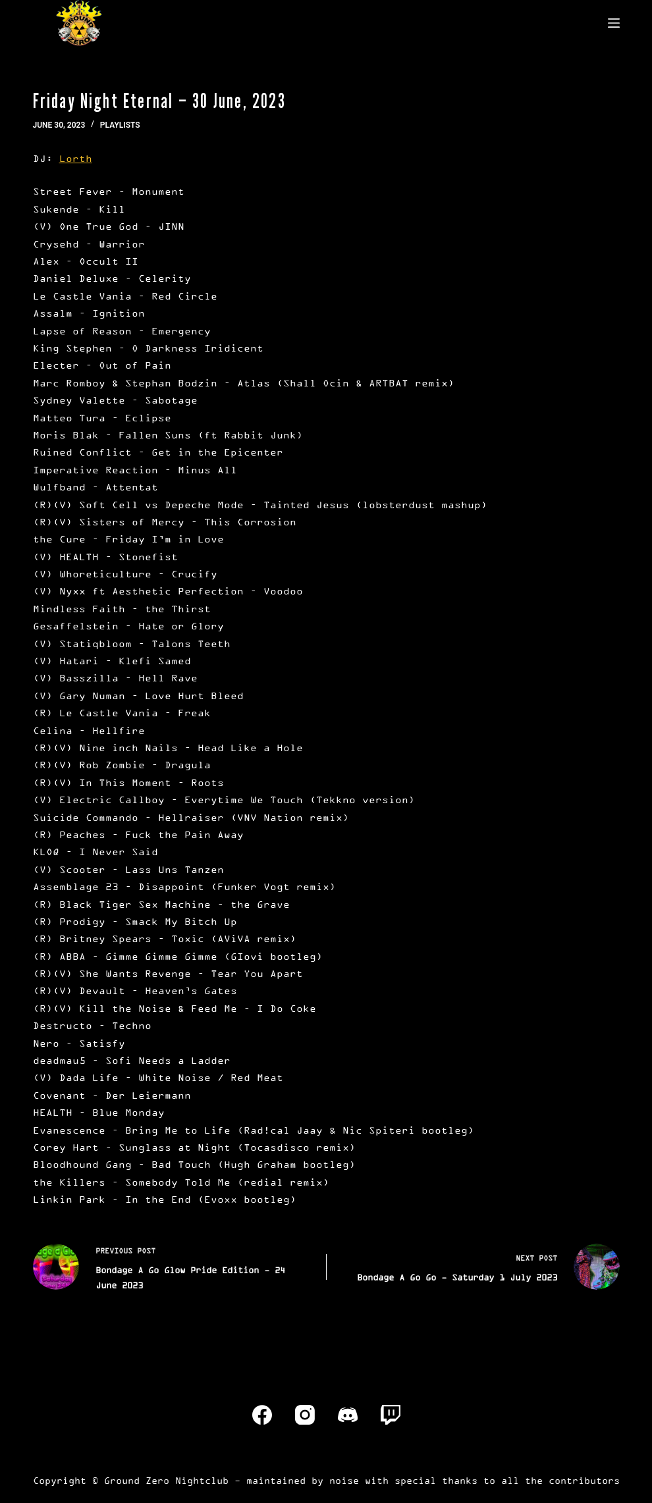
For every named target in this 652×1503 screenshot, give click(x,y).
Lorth (75, 158)
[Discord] (348, 1415)
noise (344, 1480)
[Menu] (614, 23)
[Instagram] (305, 1415)
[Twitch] (390, 1415)
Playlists (120, 125)
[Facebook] (262, 1415)
